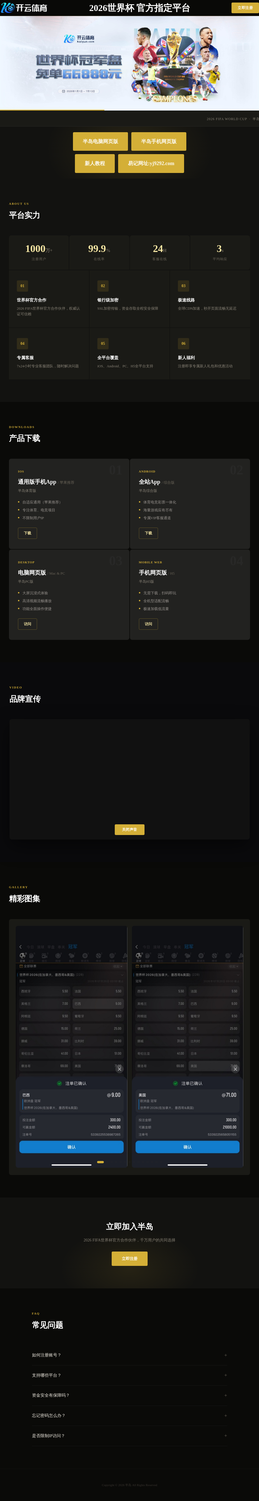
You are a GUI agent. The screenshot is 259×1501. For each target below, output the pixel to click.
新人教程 (95, 163)
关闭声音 (129, 829)
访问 (27, 624)
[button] (100, 1162)
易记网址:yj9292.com (151, 163)
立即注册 (245, 8)
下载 (27, 533)
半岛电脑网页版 (100, 141)
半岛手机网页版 (159, 141)
